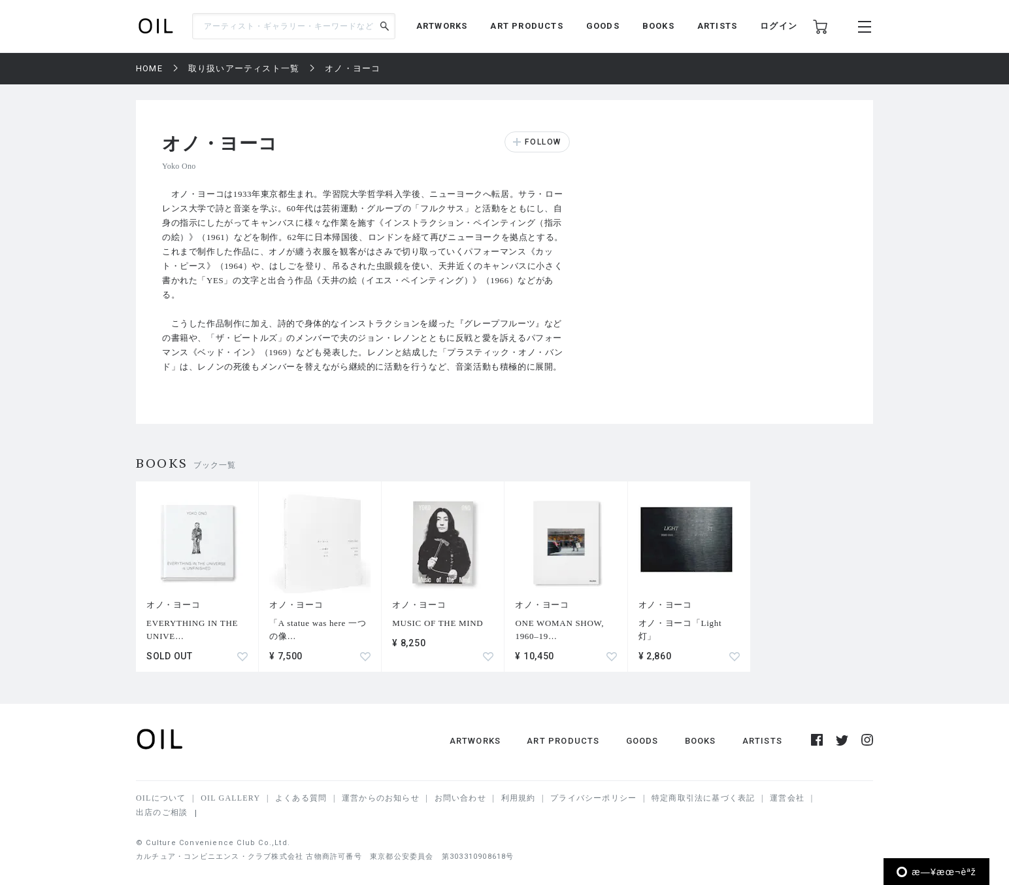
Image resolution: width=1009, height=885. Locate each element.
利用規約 (518, 798)
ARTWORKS (442, 26)
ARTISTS (717, 26)
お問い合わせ (460, 798)
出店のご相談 (162, 812)
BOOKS (658, 26)
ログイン (778, 26)
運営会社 (787, 798)
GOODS (603, 26)
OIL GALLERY (230, 798)
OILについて (161, 798)
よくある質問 (301, 798)
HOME (149, 68)
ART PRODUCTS (526, 26)
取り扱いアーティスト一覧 (243, 68)
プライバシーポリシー (593, 798)
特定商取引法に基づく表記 (703, 798)
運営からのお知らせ (381, 798)
